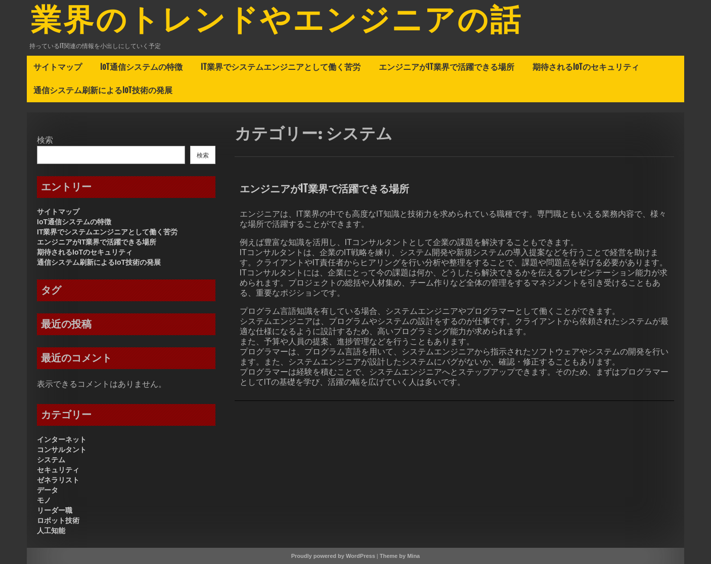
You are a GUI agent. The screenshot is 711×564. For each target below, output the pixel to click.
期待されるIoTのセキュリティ (585, 67)
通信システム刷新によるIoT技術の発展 (102, 90)
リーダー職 (54, 510)
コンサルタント (61, 450)
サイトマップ (57, 67)
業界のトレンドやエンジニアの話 (276, 21)
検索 (45, 140)
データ (47, 490)
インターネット (61, 439)
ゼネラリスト (58, 480)
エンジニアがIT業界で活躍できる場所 (446, 67)
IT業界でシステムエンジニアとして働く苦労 (281, 67)
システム (51, 460)
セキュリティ (58, 470)
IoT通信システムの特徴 (141, 67)
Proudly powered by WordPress (333, 556)
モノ (44, 500)
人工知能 (51, 531)
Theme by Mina (400, 556)
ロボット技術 (58, 520)
